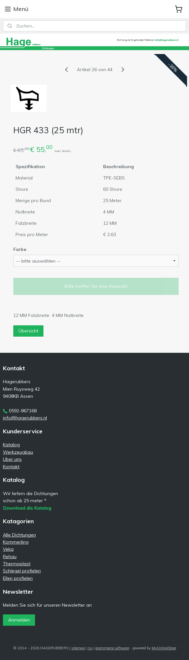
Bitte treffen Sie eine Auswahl (96, 286)
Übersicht (28, 331)
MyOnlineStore (164, 648)
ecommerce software (112, 648)
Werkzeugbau (18, 452)
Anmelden (19, 620)
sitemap (78, 648)
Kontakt (11, 467)
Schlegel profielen (22, 571)
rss (90, 648)
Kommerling (16, 542)
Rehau (10, 556)
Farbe (19, 249)
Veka (8, 549)
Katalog (11, 445)
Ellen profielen (18, 578)
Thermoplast (16, 564)
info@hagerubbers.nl (25, 418)
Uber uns (12, 459)
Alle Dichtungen (19, 535)
